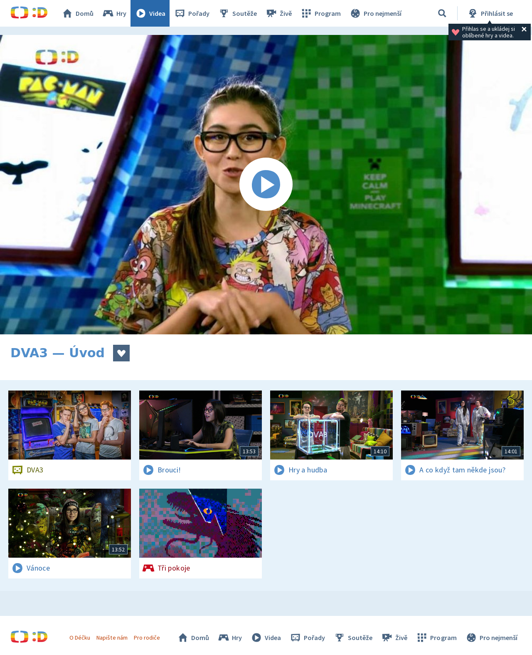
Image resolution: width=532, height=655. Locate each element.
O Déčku (79, 637)
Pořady (191, 13)
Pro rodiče (147, 637)
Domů (77, 13)
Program (320, 13)
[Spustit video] (266, 184)
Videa (150, 13)
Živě (278, 13)
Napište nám (111, 637)
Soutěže (237, 13)
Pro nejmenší (375, 13)
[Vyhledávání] (442, 13)
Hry (114, 13)
